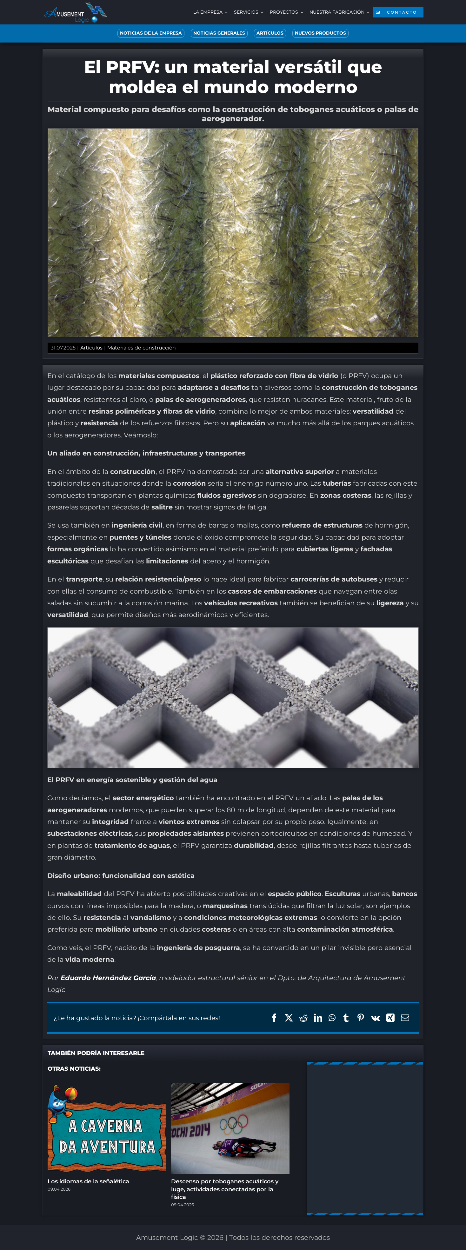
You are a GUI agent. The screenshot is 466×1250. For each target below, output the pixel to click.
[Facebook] (274, 1018)
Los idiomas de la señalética (88, 1181)
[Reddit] (303, 1018)
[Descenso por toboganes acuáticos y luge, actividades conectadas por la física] (230, 1087)
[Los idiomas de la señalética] (107, 1087)
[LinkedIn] (318, 1018)
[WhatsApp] (332, 1018)
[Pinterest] (360, 1018)
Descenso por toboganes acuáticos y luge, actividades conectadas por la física (224, 1189)
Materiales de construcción (141, 348)
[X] (289, 1018)
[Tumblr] (346, 1018)
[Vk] (375, 1018)
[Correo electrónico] (405, 1018)
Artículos (91, 348)
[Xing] (390, 1018)
